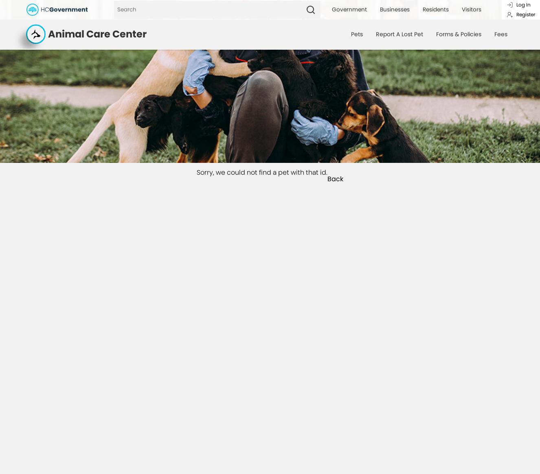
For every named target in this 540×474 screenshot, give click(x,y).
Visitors (471, 9)
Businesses (395, 9)
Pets (357, 34)
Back (335, 179)
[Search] (207, 10)
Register (521, 14)
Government (349, 9)
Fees (500, 34)
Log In (519, 4)
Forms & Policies (458, 34)
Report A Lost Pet (399, 34)
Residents (436, 9)
